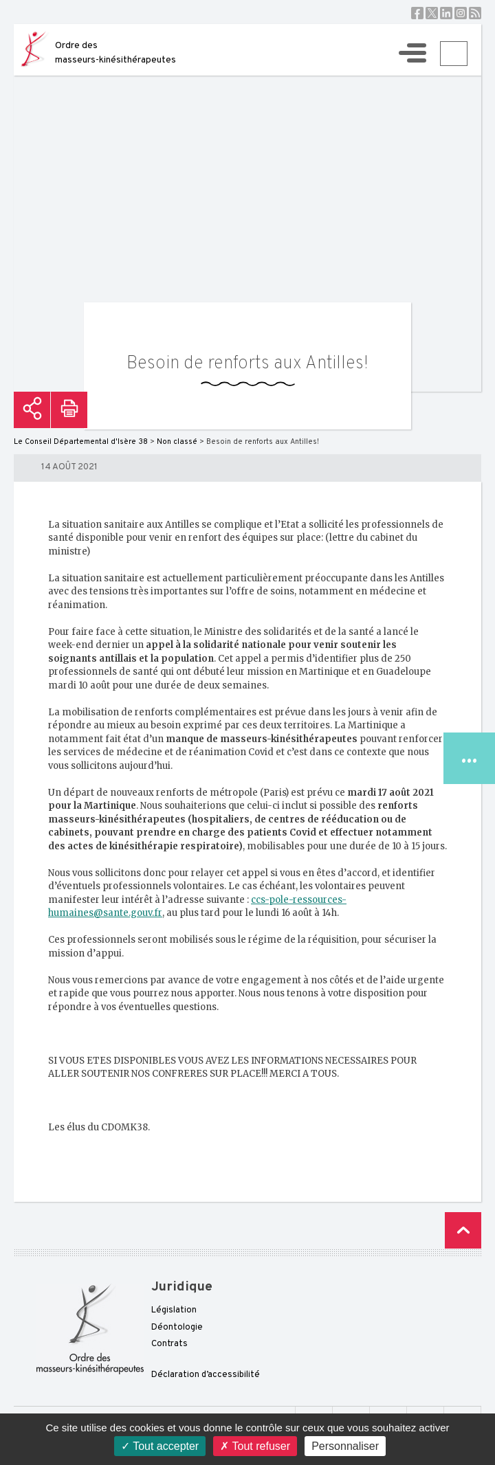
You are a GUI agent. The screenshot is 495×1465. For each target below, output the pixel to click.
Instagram (460, 13)
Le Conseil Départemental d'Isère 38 (81, 442)
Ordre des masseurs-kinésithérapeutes (115, 53)
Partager (32, 410)
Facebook (417, 13)
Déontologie (177, 1327)
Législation (174, 1310)
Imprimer (69, 410)
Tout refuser (255, 1446)
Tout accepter (160, 1446)
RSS (475, 13)
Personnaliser (345, 1446)
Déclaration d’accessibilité (205, 1374)
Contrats (169, 1344)
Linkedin (446, 13)
